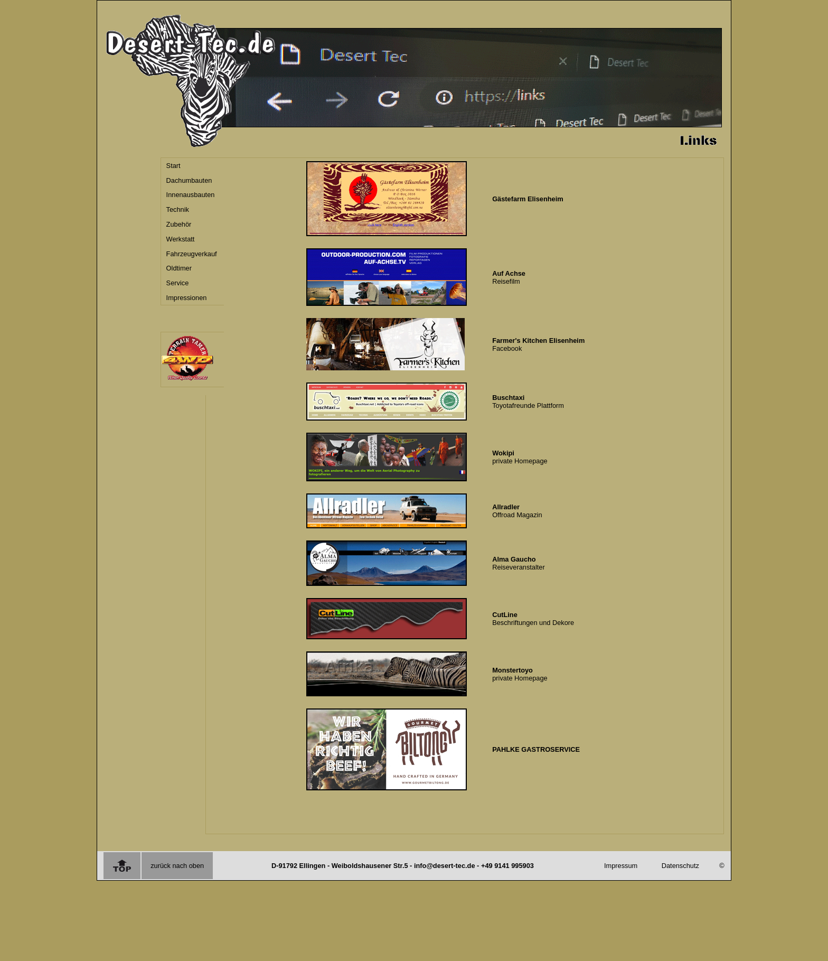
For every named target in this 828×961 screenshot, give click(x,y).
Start (173, 166)
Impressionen (186, 298)
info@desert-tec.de (444, 866)
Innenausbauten (190, 195)
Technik (177, 209)
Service (177, 283)
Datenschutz (680, 866)
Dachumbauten (189, 180)
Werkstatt (180, 239)
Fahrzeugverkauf (191, 254)
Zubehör (179, 224)
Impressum (620, 866)
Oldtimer (179, 268)
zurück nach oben (177, 866)
